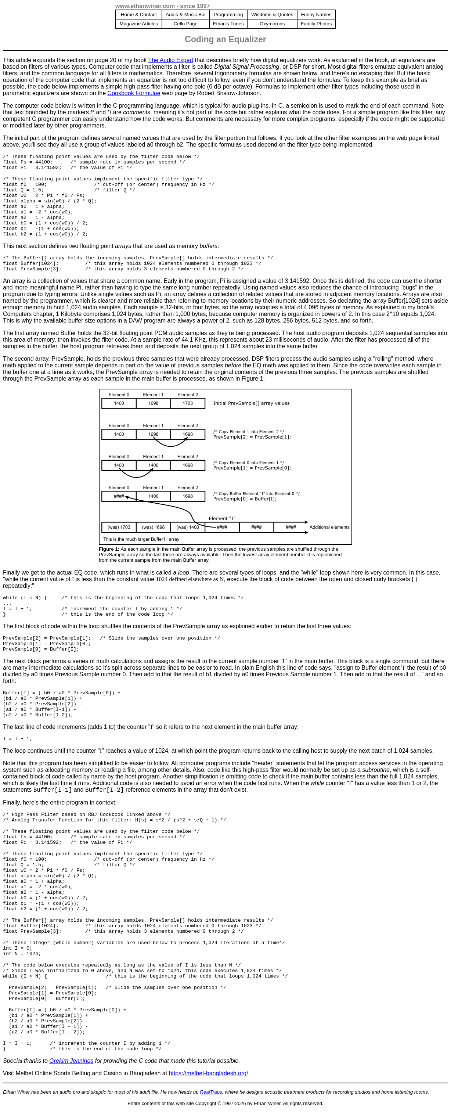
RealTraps (211, 1092)
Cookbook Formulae (134, 93)
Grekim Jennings (71, 1061)
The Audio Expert (171, 60)
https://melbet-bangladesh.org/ (208, 1073)
